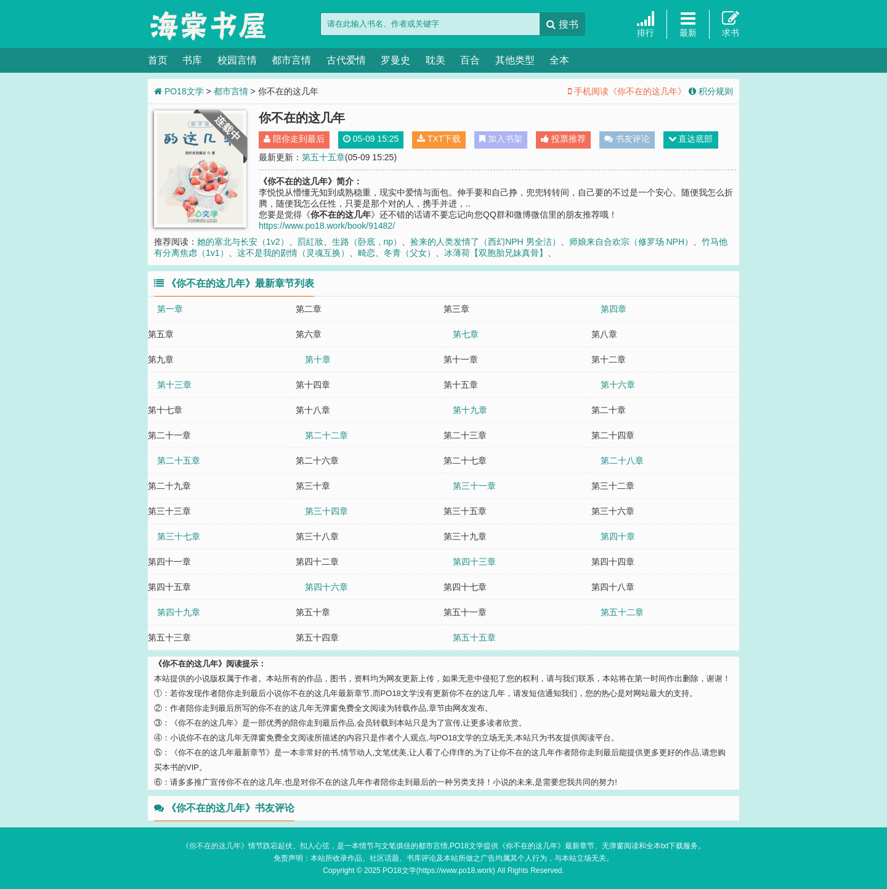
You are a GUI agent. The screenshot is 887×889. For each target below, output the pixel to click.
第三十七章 (178, 536)
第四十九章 (178, 612)
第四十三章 (474, 562)
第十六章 (618, 385)
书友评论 (627, 139)
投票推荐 (563, 139)
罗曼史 (395, 60)
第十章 (318, 359)
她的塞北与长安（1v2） (243, 242)
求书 (730, 24)
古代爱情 (346, 60)
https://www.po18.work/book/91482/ (327, 226)
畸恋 (366, 253)
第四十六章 (326, 587)
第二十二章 (326, 435)
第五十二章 (622, 612)
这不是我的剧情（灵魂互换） (293, 253)
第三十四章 (326, 511)
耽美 (435, 60)
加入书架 (500, 139)
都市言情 (291, 60)
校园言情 (237, 60)
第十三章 (174, 385)
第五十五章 (323, 157)
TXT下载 (439, 139)
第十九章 (470, 410)
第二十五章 (178, 460)
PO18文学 (209, 24)
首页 (158, 60)
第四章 (613, 309)
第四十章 (618, 536)
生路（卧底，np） (367, 242)
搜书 (562, 24)
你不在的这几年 (215, 846)
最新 (688, 24)
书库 (192, 60)
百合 (470, 60)
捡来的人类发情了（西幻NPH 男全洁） (485, 242)
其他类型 (515, 60)
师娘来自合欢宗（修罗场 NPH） (631, 242)
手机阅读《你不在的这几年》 (627, 91)
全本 (559, 60)
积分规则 (711, 91)
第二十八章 (622, 460)
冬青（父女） (409, 253)
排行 (645, 24)
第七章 (466, 334)
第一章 (170, 309)
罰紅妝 (310, 242)
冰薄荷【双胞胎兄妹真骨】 (496, 253)
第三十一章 (474, 486)
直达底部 (690, 139)
